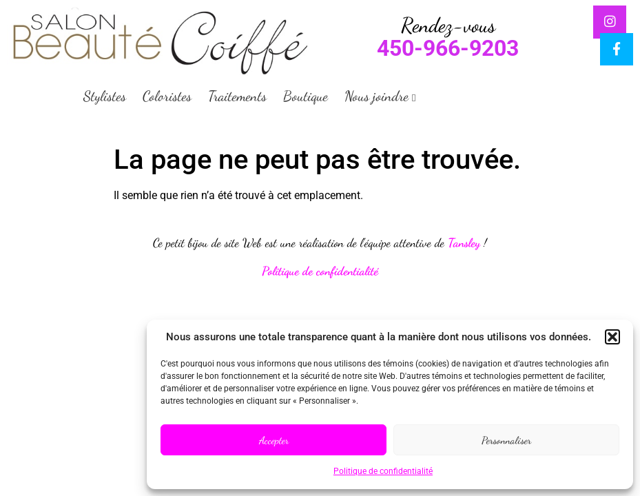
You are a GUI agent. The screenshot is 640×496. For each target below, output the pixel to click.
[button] (612, 337)
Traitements (237, 96)
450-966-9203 (448, 48)
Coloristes (167, 96)
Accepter (274, 440)
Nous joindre (376, 96)
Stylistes (104, 96)
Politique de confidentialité (383, 471)
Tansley (464, 243)
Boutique (305, 96)
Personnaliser (506, 440)
